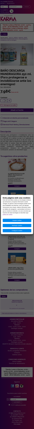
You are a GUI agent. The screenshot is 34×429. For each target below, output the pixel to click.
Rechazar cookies (17, 225)
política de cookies (7, 214)
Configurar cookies (17, 230)
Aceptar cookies (17, 220)
